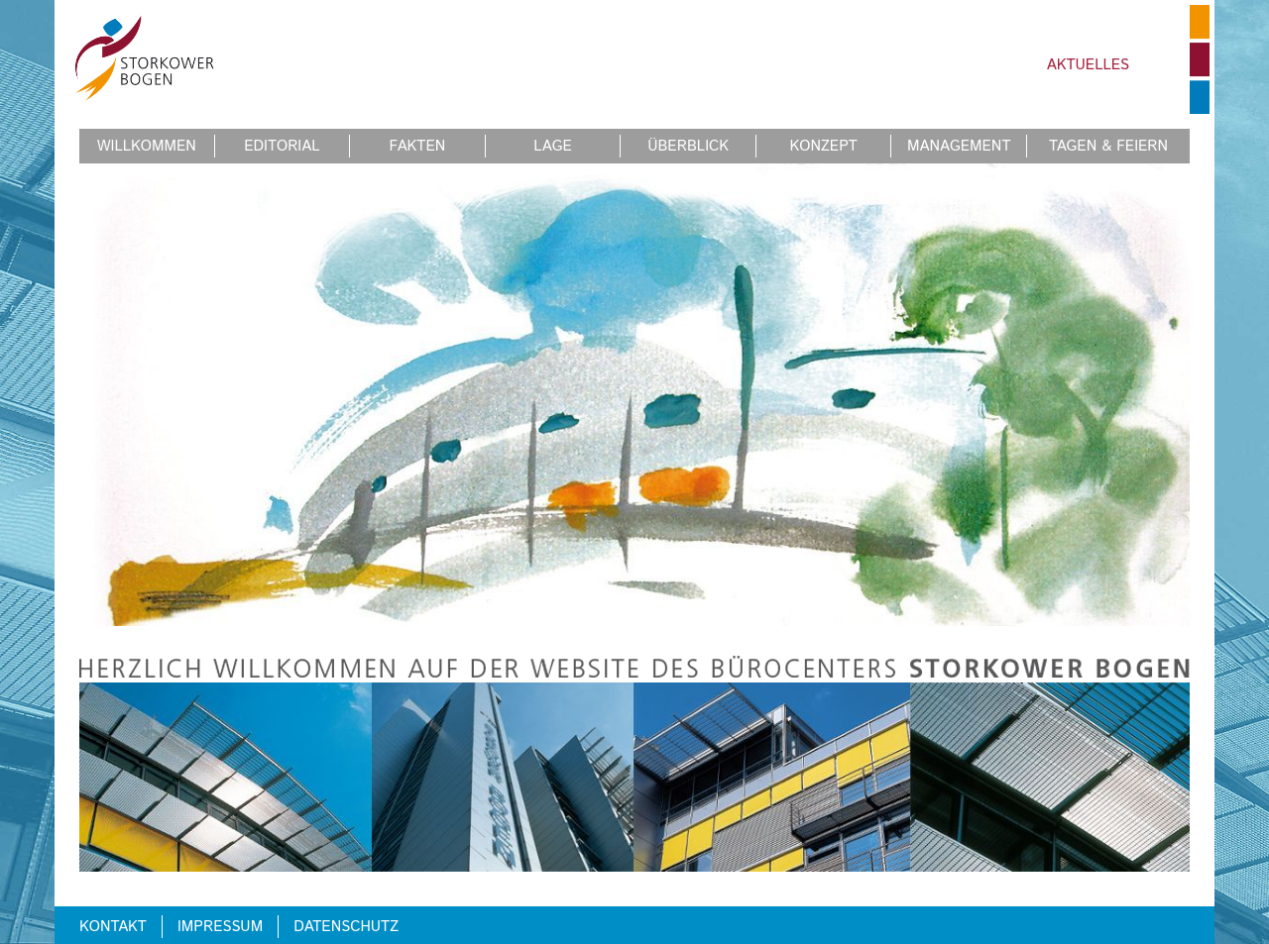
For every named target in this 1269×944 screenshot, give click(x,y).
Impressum (220, 926)
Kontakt (113, 926)
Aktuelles (1088, 64)
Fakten (418, 146)
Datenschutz (346, 926)
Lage (552, 146)
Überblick (688, 146)
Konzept (824, 146)
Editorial (281, 146)
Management (958, 146)
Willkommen (146, 146)
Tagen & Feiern (1108, 146)
